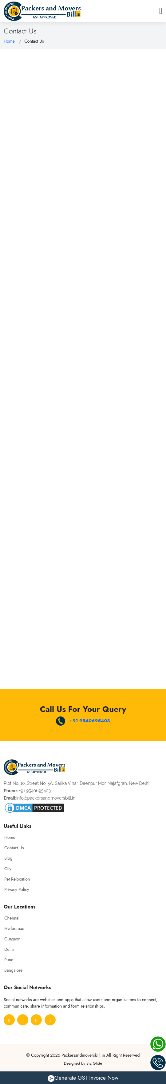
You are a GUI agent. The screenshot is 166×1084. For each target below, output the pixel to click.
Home (9, 41)
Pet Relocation (17, 879)
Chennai (11, 918)
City (7, 868)
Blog (8, 858)
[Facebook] (9, 1019)
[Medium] (36, 1019)
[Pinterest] (22, 1019)
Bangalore (13, 970)
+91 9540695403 (83, 720)
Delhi (9, 949)
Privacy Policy (16, 889)
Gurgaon (12, 939)
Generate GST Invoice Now (83, 1078)
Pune (8, 960)
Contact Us (14, 848)
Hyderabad (14, 928)
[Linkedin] (50, 1019)
